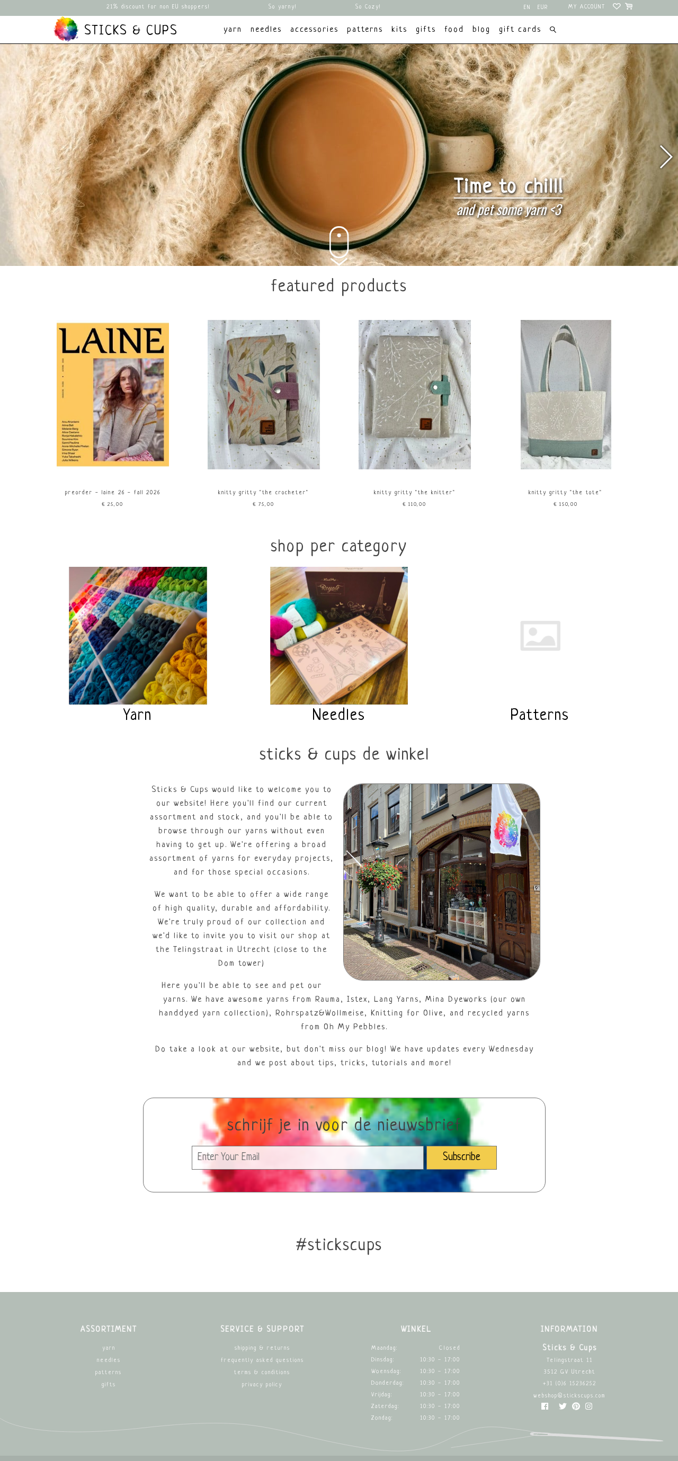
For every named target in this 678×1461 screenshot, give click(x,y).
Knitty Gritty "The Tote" (565, 493)
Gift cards (520, 29)
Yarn (108, 1348)
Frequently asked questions (262, 1361)
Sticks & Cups (115, 29)
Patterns (108, 1373)
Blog (481, 29)
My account (586, 7)
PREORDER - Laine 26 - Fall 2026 (112, 493)
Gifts (109, 1385)
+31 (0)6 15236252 (569, 1384)
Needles (109, 1361)
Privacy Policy (262, 1385)
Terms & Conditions (262, 1373)
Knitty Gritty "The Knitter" (415, 493)
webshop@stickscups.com (569, 1396)
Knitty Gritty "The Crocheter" (263, 493)
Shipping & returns (262, 1348)
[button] (665, 156)
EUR (543, 8)
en (527, 8)
